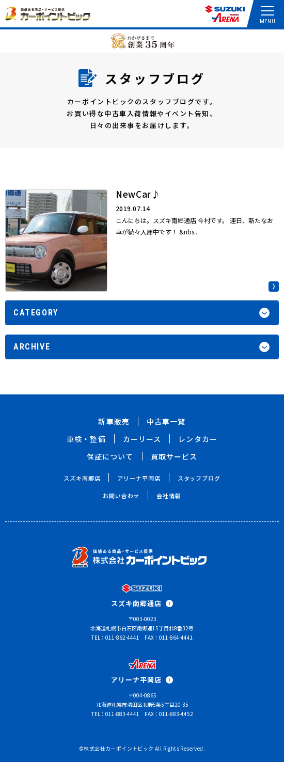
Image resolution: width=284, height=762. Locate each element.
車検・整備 (86, 439)
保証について (110, 456)
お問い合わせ (121, 495)
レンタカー (197, 439)
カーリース (142, 439)
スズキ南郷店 (82, 478)
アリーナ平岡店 (138, 478)
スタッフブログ (199, 478)
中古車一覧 (166, 421)
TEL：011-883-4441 (115, 714)
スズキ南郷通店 (142, 603)
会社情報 (168, 495)
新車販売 (113, 421)
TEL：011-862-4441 (115, 637)
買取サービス (174, 456)
